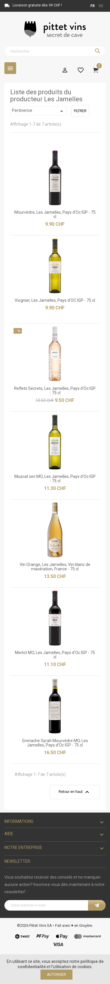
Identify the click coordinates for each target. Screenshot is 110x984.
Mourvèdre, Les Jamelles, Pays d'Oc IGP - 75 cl (55, 214)
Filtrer (80, 111)
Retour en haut (75, 792)
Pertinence (38, 111)
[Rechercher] (55, 51)
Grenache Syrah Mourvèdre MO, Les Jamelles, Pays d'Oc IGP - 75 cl (55, 742)
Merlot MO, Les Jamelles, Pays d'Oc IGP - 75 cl (55, 654)
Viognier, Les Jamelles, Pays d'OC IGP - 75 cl (55, 300)
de (101, 6)
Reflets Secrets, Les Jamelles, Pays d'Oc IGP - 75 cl (55, 390)
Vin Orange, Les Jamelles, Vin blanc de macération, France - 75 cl (55, 566)
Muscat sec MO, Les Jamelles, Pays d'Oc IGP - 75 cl (55, 478)
